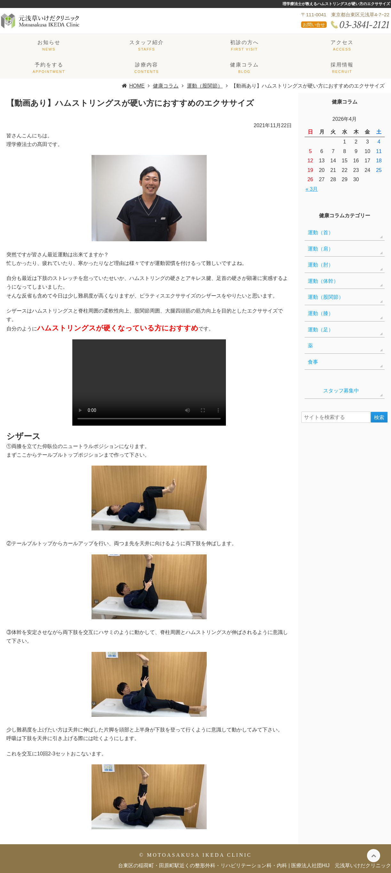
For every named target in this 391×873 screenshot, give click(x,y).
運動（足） (320, 329)
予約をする (49, 64)
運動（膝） (320, 313)
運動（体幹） (323, 281)
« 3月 (312, 189)
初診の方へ (244, 42)
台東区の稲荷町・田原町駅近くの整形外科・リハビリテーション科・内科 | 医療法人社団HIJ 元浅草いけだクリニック (254, 865)
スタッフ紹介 (146, 42)
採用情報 (342, 64)
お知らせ (48, 42)
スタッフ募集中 (333, 390)
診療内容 (146, 64)
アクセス (342, 42)
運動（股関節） (326, 297)
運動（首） (320, 232)
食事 (313, 362)
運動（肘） (320, 264)
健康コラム (244, 64)
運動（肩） (320, 248)
